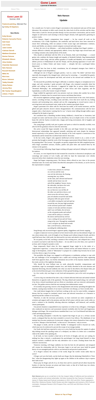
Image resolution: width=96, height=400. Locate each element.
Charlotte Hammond (10, 65)
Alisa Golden (7, 62)
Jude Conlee (7, 48)
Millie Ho (5, 74)
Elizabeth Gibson (8, 59)
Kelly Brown (7, 36)
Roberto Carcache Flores (11, 39)
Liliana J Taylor (8, 94)
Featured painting (9, 24)
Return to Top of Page (63, 394)
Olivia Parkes (7, 85)
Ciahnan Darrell (8, 50)
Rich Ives (5, 76)
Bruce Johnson (8, 79)
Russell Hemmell (8, 71)
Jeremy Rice (7, 88)
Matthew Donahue (9, 53)
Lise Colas (6, 45)
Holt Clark (6, 42)
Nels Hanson (7, 68)
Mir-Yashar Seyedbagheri (11, 91)
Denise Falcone (8, 56)
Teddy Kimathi (7, 82)
